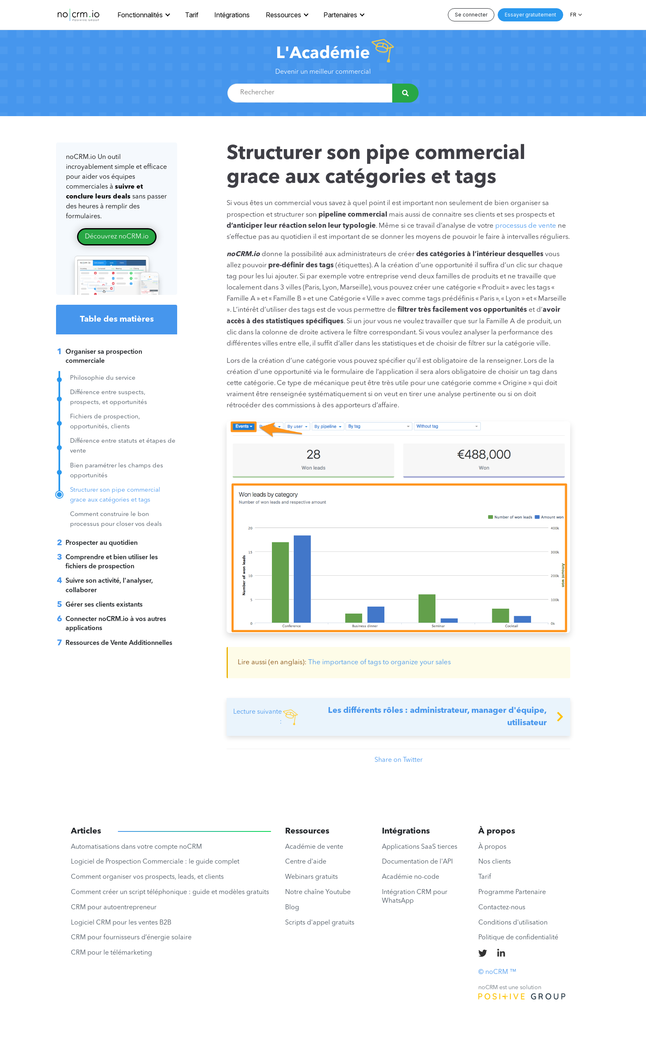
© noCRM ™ (497, 972)
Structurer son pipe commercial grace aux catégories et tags (115, 495)
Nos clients (494, 862)
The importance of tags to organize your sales (379, 662)
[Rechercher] (405, 93)
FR (573, 15)
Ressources (283, 15)
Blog (292, 907)
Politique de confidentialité (518, 937)
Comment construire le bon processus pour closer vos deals (116, 519)
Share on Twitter (398, 760)
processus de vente (525, 225)
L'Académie (323, 54)
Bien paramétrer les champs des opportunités (116, 471)
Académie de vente (314, 847)
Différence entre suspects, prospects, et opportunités (108, 398)
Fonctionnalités (140, 15)
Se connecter (471, 15)
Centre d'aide (305, 862)
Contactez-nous (501, 907)
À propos (492, 847)
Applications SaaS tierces (419, 847)
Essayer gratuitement (530, 15)
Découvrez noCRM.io (117, 236)
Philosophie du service (103, 378)
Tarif (192, 15)
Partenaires (340, 15)
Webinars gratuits (311, 877)
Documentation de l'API (417, 862)
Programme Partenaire (512, 892)
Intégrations (232, 15)
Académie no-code (410, 877)
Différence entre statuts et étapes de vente (123, 446)
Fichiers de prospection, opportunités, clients (105, 422)
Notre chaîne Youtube (318, 892)
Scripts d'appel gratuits (319, 923)
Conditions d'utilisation (513, 923)
